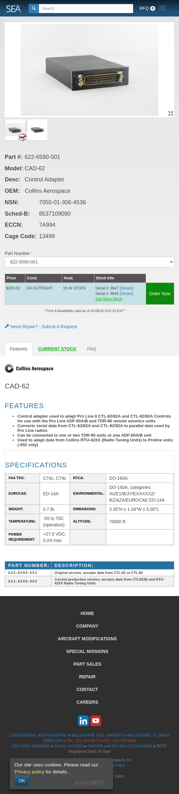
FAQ (91, 348)
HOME (87, 613)
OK (22, 780)
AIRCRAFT (87, 638)
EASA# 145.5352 (68, 746)
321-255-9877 (87, 741)
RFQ (147, 8)
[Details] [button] (126, 288)
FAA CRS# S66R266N (30, 746)
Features (18, 348)
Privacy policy (29, 771)
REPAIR (87, 676)
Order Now (159, 293)
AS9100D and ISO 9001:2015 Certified (119, 746)
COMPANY (87, 625)
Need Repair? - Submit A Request (41, 326)
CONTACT (87, 689)
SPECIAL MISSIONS (87, 651)
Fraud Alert (115, 765)
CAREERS (87, 702)
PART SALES (87, 664)
